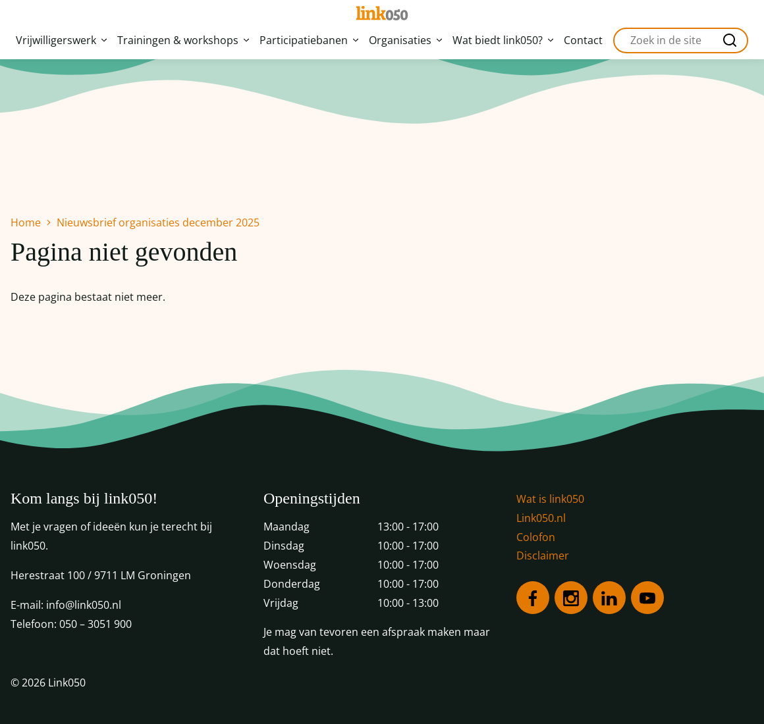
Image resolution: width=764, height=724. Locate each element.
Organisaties (405, 40)
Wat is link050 (550, 499)
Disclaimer (542, 555)
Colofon (535, 537)
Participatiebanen (308, 40)
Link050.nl (541, 518)
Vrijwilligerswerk (61, 40)
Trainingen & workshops (183, 40)
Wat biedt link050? (502, 40)
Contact (583, 40)
